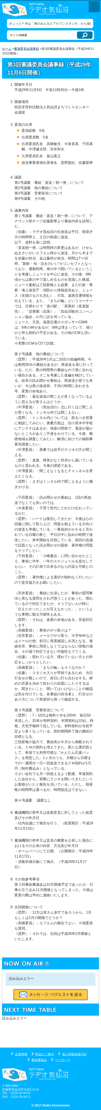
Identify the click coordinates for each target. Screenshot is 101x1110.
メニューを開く (94, 6)
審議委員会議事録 (26, 48)
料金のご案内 (44, 1054)
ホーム (6, 48)
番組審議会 (39, 1060)
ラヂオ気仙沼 (38, 10)
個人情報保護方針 (74, 1054)
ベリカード (63, 1060)
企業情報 (21, 1054)
